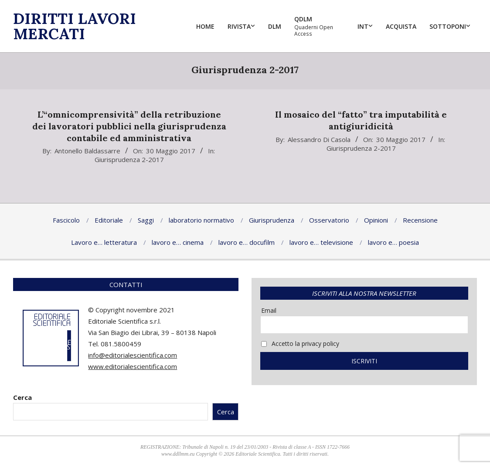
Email (268, 310)
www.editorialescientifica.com (132, 366)
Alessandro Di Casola (319, 139)
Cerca (22, 397)
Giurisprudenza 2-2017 (129, 159)
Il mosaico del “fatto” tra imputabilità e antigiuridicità (361, 120)
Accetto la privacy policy (300, 343)
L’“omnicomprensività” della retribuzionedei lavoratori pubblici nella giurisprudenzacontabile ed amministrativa (129, 126)
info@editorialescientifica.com (132, 355)
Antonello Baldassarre (87, 150)
